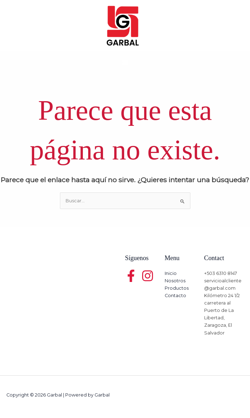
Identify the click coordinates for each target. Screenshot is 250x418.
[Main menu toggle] (125, 62)
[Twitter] (147, 276)
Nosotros (175, 280)
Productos (177, 288)
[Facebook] (131, 276)
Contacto (175, 295)
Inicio (171, 273)
